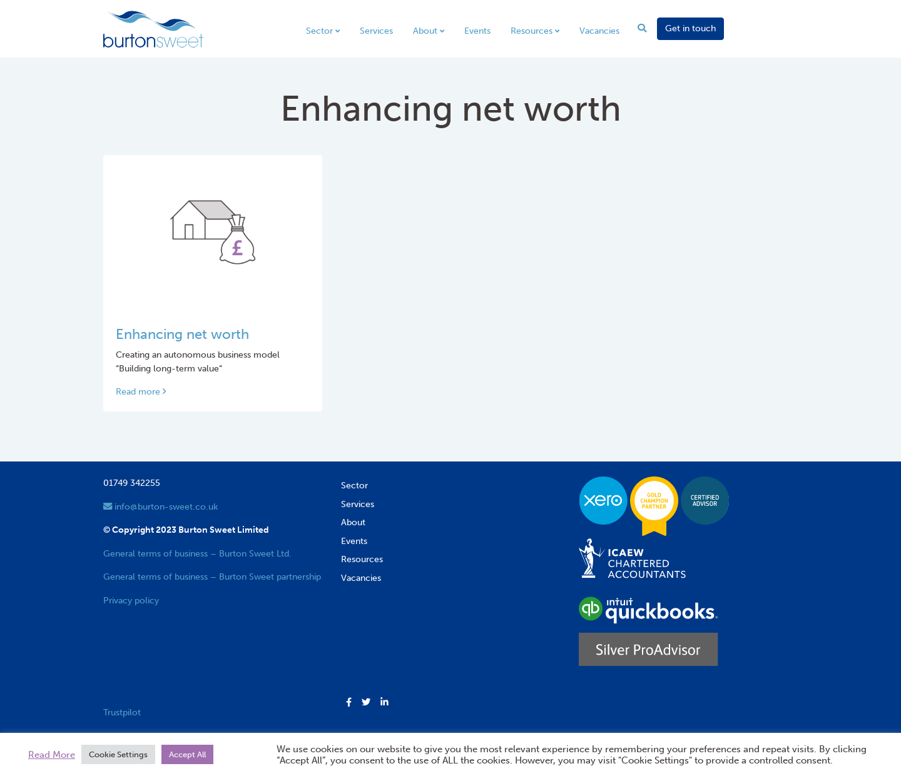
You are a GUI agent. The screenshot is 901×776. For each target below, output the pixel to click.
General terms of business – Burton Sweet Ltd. (197, 553)
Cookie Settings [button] (118, 754)
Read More (51, 754)
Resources (531, 30)
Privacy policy (131, 600)
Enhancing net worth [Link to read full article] (182, 334)
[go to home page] (153, 28)
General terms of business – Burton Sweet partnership (212, 576)
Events (477, 30)
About (425, 30)
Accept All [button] (187, 754)
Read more (141, 391)
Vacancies (599, 30)
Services (376, 30)
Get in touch (690, 28)
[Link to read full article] (212, 232)
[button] (349, 703)
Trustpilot (122, 712)
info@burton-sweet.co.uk (160, 506)
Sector (319, 30)
